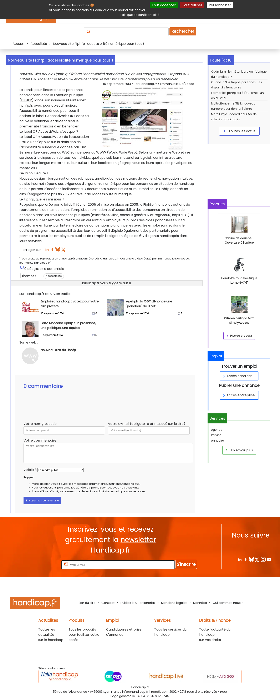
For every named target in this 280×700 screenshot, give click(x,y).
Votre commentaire (40, 440)
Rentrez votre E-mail (43, 564)
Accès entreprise (238, 395)
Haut (223, 692)
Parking (216, 435)
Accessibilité (54, 276)
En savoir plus (238, 450)
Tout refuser (192, 5)
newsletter (138, 540)
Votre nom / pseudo (40, 423)
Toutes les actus (238, 130)
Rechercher (183, 31)
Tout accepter (164, 5)
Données (200, 603)
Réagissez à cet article (45, 268)
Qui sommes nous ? (228, 603)
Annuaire (217, 440)
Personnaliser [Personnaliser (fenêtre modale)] (220, 5)
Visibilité (30, 469)
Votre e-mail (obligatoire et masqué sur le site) (146, 423)
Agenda (216, 430)
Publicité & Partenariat (138, 603)
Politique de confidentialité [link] (140, 15)
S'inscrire (186, 564)
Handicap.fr (160, 692)
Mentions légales (174, 603)
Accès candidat (237, 376)
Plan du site (87, 603)
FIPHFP (26, 100)
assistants (132, 487)
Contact (108, 603)
